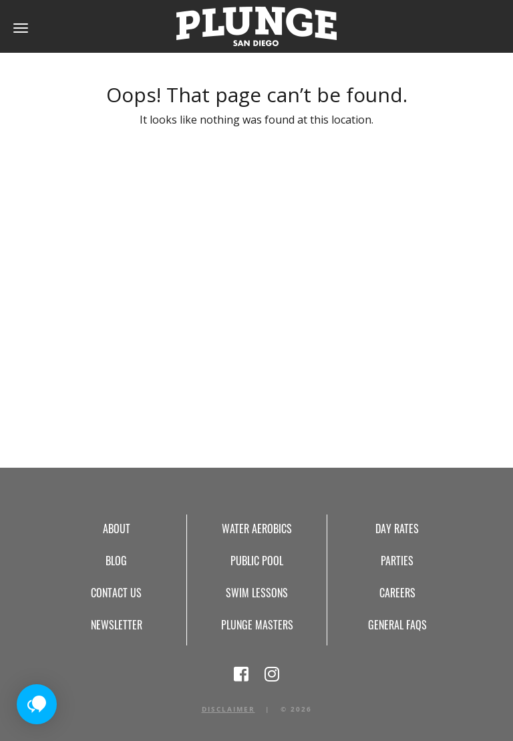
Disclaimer (228, 709)
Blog (116, 561)
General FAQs (397, 625)
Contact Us (116, 593)
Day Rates (397, 529)
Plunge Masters (257, 625)
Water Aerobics (257, 529)
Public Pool (256, 561)
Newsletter (116, 625)
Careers (397, 593)
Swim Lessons (257, 593)
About (116, 529)
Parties (397, 561)
